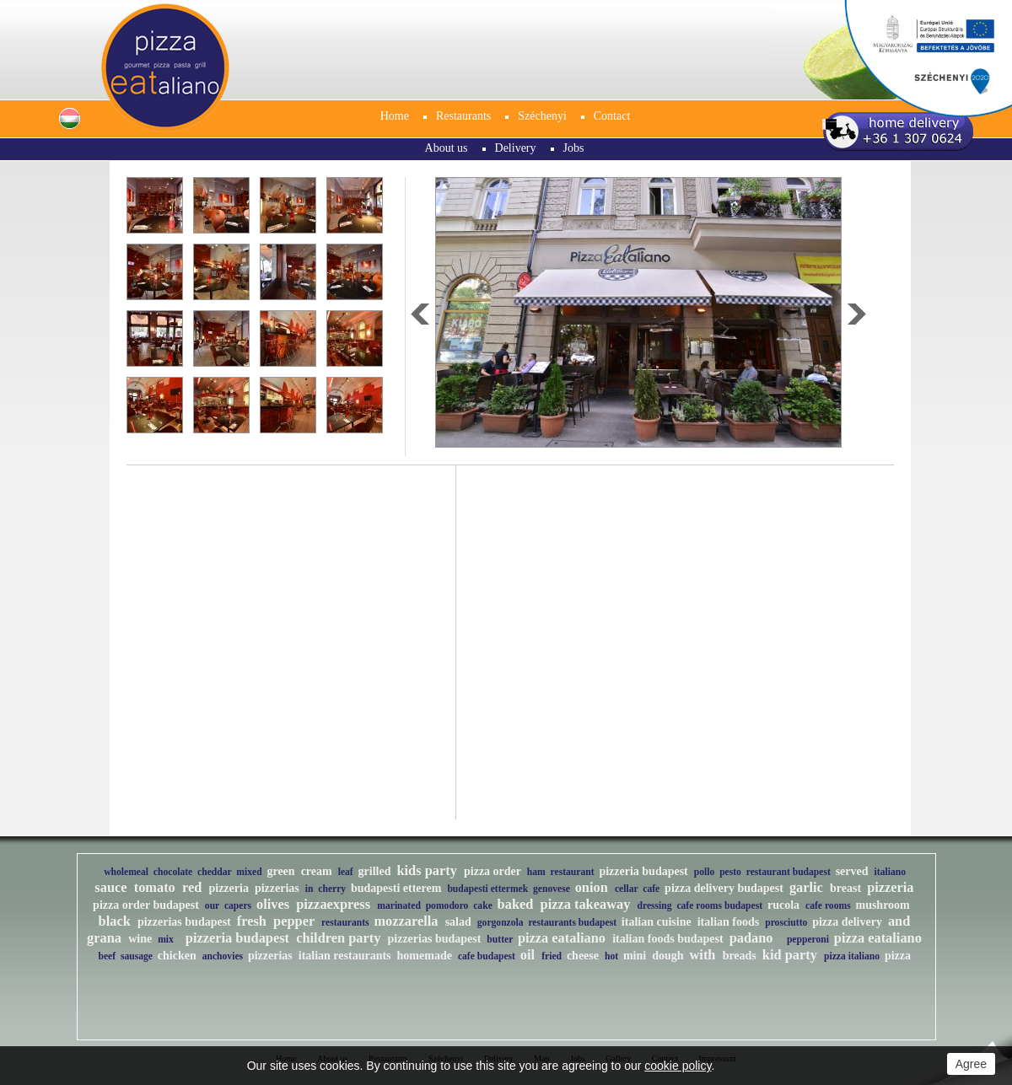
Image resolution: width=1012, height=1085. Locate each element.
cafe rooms (828, 905)
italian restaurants (345, 955)
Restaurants (463, 116)
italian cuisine (657, 922)
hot (611, 956)
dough (667, 955)
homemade (424, 955)
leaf (345, 872)
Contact (612, 116)
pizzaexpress (333, 904)
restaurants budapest (572, 922)
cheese (583, 955)
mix (166, 939)
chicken (177, 955)
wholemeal (126, 872)
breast (845, 888)
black (115, 921)
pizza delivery (847, 922)
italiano (890, 872)
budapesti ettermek (487, 889)
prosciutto (786, 922)
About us (446, 148)
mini (634, 955)
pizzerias (277, 888)
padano (751, 938)
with (703, 955)
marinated (399, 905)
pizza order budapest (146, 905)
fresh (251, 921)
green (280, 871)
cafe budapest (486, 956)
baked (516, 904)
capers (237, 905)
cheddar (214, 872)
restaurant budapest (788, 872)
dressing (655, 905)
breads (739, 955)
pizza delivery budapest (724, 888)
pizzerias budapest (184, 922)
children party (338, 938)
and (899, 921)
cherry (332, 889)
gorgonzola (500, 922)
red (192, 887)
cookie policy (677, 1065)
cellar (626, 889)
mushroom (882, 905)
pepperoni (808, 939)
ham (536, 872)
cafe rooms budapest (719, 905)
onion (591, 887)
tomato (154, 887)
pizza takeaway (586, 904)
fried (551, 956)
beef (107, 956)
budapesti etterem (396, 888)
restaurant (573, 872)
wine (140, 938)
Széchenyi (542, 116)
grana (104, 938)
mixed (248, 872)
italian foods (728, 922)
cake (483, 905)
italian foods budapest (667, 938)
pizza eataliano (562, 938)
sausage (137, 956)
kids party (426, 870)
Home (394, 116)
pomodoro (447, 905)
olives (272, 904)
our (212, 905)
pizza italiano (852, 956)
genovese (551, 889)
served (852, 871)
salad (458, 922)
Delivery (515, 148)
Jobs (573, 148)
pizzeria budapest (643, 871)
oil (527, 955)
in (309, 889)
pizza (898, 955)
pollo (704, 872)
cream (316, 871)
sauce (110, 887)
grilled (374, 871)
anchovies (222, 956)
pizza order (492, 871)
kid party (789, 955)
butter (500, 939)
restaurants (345, 922)
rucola (783, 905)
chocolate (172, 872)
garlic (806, 887)
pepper (294, 921)
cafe (651, 889)
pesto (730, 872)
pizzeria (228, 888)
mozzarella (406, 921)
